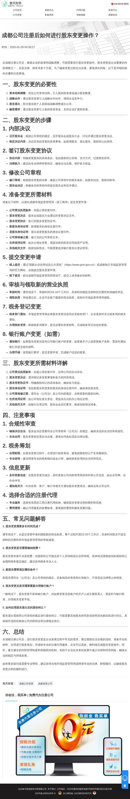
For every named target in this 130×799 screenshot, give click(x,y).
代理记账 (81, 10)
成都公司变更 (26, 683)
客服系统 (49, 15)
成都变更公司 (45, 683)
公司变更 (17, 15)
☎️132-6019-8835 (120, 4)
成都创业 (112, 15)
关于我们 (52, 789)
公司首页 (17, 10)
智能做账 (81, 15)
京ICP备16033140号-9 (45, 793)
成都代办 (49, 10)
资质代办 (112, 10)
